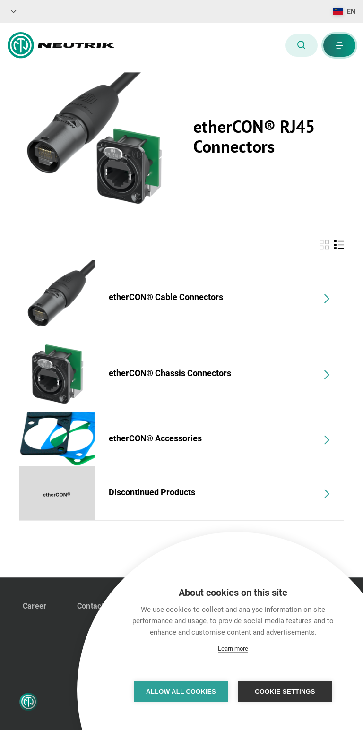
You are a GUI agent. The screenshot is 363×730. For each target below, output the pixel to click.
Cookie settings (285, 691)
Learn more (233, 648)
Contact (90, 605)
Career (35, 605)
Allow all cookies (181, 691)
